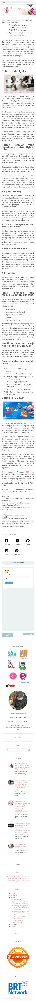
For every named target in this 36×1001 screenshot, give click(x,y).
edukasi (9, 880)
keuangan (18, 878)
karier (18, 876)
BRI (27, 472)
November (16, 922)
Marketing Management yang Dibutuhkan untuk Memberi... (20, 907)
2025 (12, 895)
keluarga (18, 882)
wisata (24, 880)
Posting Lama (28, 634)
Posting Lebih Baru (7, 635)
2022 (12, 926)
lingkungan (19, 880)
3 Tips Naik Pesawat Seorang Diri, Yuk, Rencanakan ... (18, 918)
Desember (16, 900)
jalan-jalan (13, 882)
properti (23, 882)
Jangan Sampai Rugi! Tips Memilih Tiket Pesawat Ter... (20, 912)
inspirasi (11, 876)
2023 (12, 924)
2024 (12, 897)
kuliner (13, 880)
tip (22, 876)
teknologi (26, 876)
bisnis (27, 880)
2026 (12, 893)
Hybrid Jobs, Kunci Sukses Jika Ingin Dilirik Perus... (20, 902)
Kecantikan (25, 878)
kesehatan (11, 878)
